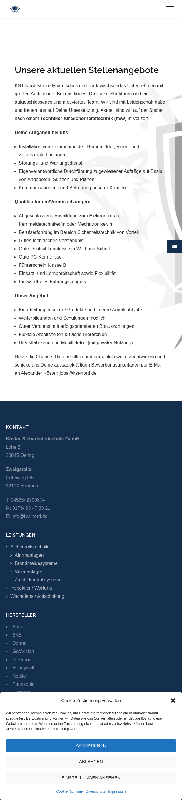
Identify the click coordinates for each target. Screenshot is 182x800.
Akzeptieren (91, 750)
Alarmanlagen (29, 555)
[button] (173, 706)
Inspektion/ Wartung (31, 587)
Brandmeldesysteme (36, 563)
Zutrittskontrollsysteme (38, 579)
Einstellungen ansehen (91, 783)
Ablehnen (91, 766)
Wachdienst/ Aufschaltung (37, 596)
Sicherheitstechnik (29, 546)
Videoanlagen (29, 571)
